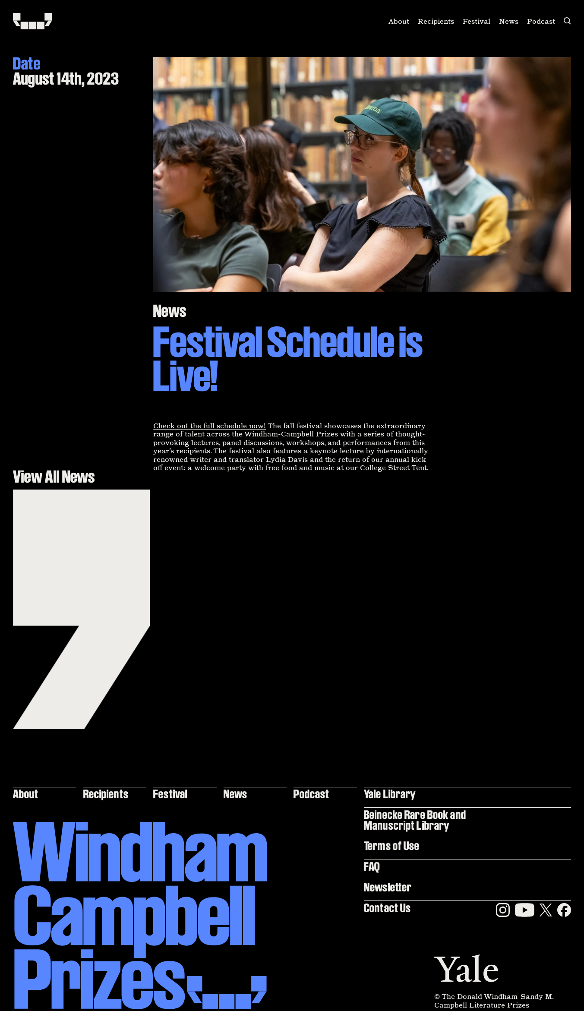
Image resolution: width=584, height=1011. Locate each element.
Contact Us (387, 907)
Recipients (436, 21)
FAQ (372, 866)
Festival (476, 21)
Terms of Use (392, 845)
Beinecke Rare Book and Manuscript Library (415, 819)
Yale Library (390, 793)
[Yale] (466, 968)
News (508, 21)
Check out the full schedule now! (209, 425)
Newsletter (388, 887)
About (398, 21)
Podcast (541, 21)
